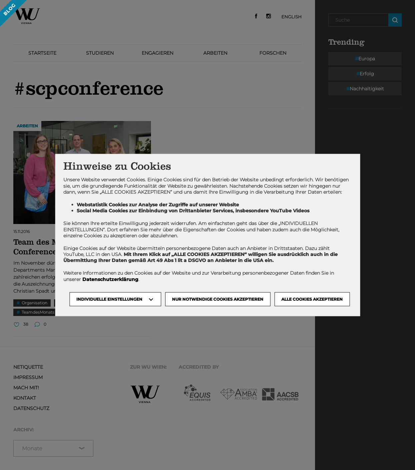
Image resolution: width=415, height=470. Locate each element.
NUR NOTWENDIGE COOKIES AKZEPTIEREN (217, 298)
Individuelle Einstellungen (109, 298)
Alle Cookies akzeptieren (312, 298)
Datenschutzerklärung (110, 279)
